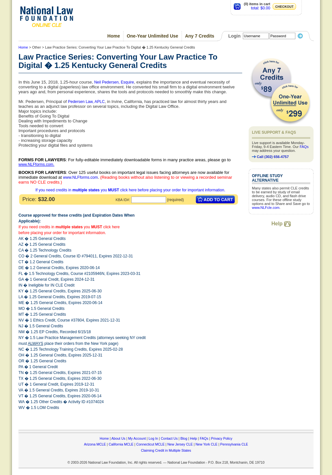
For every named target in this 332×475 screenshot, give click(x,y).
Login (234, 36)
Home (113, 36)
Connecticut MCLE (150, 444)
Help (281, 223)
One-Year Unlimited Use (152, 36)
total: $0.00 (260, 8)
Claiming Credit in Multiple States (166, 450)
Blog (183, 438)
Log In (153, 438)
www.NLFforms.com (35, 164)
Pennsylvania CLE (234, 444)
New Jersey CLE (180, 444)
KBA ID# (122, 200)
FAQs (304, 147)
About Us (118, 438)
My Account (137, 438)
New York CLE (207, 444)
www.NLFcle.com (265, 207)
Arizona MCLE (95, 444)
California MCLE (121, 444)
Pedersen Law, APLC (86, 101)
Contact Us (169, 438)
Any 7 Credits (199, 36)
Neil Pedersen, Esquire (114, 82)
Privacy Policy (221, 438)
